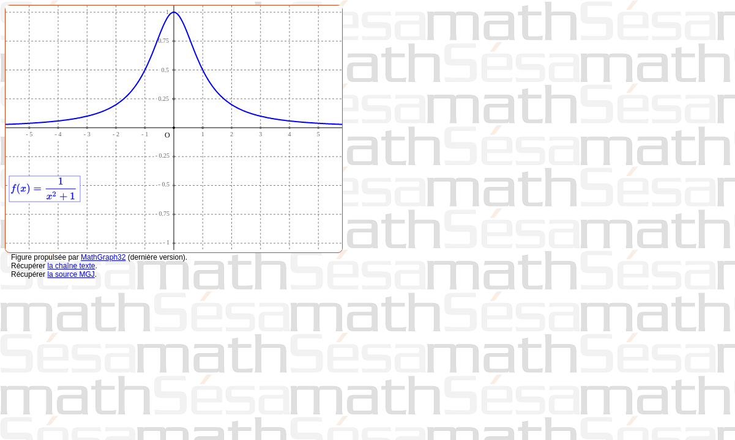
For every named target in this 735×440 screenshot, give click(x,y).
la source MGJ (70, 274)
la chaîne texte (71, 266)
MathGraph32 (103, 257)
